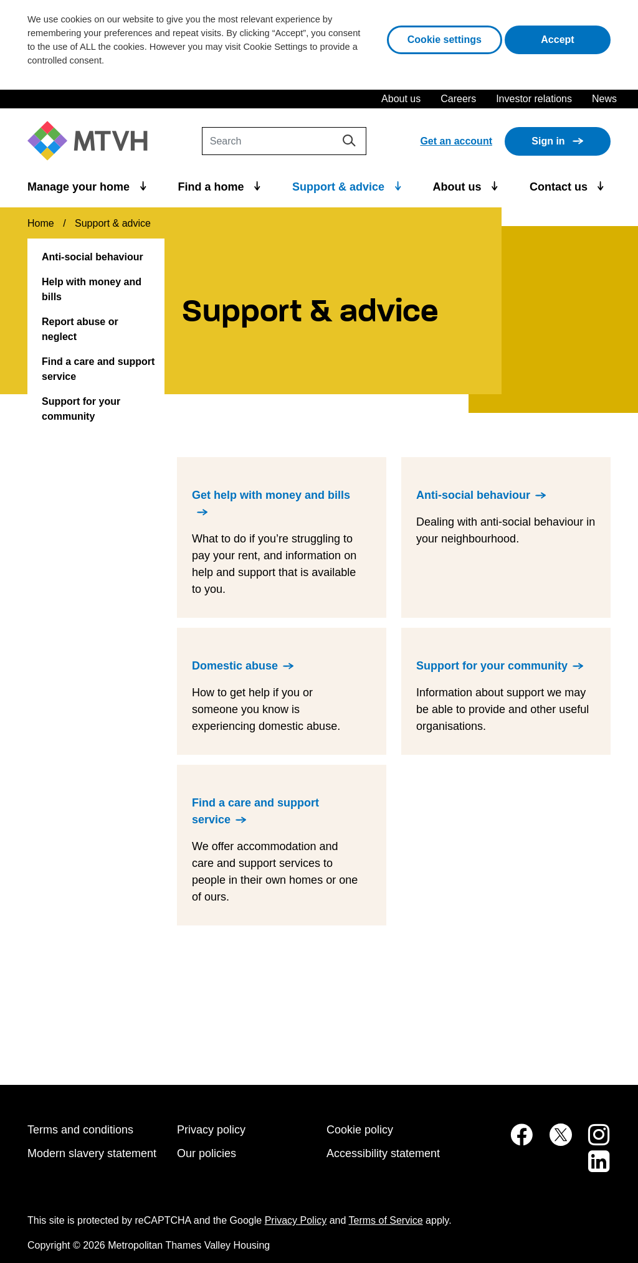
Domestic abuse (235, 666)
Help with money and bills (91, 289)
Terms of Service (386, 1220)
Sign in (547, 141)
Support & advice (340, 187)
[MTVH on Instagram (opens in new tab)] (592, 1141)
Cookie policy (359, 1129)
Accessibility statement (383, 1153)
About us (401, 98)
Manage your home (80, 187)
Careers (458, 98)
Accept (576, 38)
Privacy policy (211, 1129)
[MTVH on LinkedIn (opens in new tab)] (592, 1168)
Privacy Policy (296, 1220)
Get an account (456, 141)
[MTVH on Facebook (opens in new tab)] (515, 1141)
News (604, 98)
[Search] (284, 141)
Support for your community (81, 409)
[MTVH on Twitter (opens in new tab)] (554, 1141)
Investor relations (534, 98)
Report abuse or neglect (80, 329)
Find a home (212, 187)
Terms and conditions (80, 1129)
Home (40, 223)
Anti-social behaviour (92, 257)
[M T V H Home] (92, 141)
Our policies (206, 1153)
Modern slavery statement (91, 1153)
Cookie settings (444, 39)
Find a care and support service (98, 369)
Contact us (560, 187)
